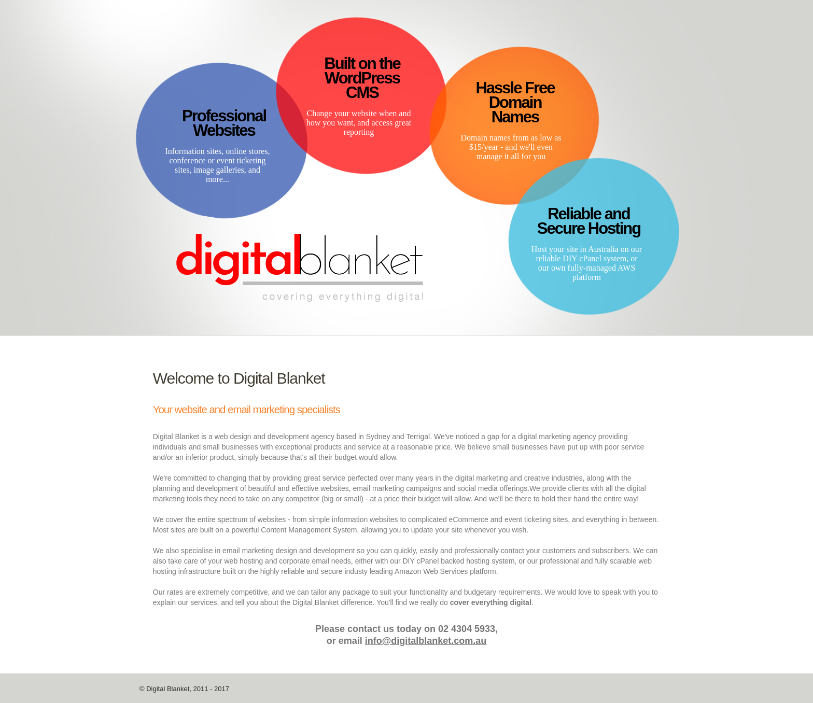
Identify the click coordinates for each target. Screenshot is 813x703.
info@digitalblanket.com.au (426, 641)
